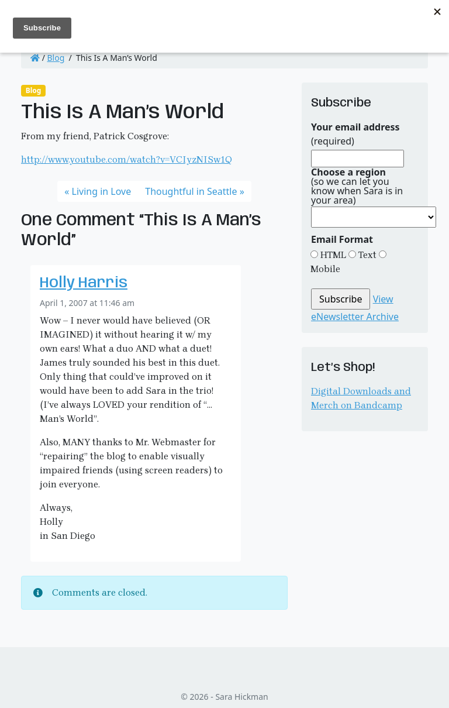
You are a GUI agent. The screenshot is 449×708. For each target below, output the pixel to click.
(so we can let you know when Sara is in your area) (357, 186)
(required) (355, 134)
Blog (56, 57)
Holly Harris (83, 283)
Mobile (325, 268)
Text (366, 254)
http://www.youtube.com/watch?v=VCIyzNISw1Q (126, 159)
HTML (332, 254)
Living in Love (102, 191)
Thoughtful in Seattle (191, 191)
